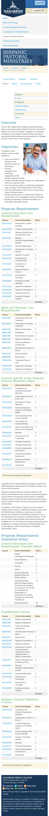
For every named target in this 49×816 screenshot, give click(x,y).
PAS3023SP (6, 436)
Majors (24, 68)
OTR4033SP (7, 416)
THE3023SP (6, 366)
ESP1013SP (6, 286)
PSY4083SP (6, 465)
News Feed (31, 786)
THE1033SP (6, 360)
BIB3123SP (6, 348)
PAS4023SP (6, 448)
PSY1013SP (6, 264)
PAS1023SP (6, 255)
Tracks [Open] (38, 84)
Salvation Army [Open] (20, 110)
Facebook (9, 786)
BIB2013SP (6, 333)
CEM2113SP (7, 388)
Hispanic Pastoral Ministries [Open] (13, 36)
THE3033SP (6, 369)
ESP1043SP (6, 293)
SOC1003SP (7, 275)
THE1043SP (6, 296)
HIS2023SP (6, 238)
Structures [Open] (34, 79)
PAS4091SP (6, 459)
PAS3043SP (6, 445)
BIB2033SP (6, 336)
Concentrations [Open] (26, 84)
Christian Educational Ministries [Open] (15, 27)
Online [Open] (17, 117)
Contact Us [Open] (22, 788)
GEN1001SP (7, 223)
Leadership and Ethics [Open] (11, 41)
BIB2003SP (6, 329)
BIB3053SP (6, 354)
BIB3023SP (6, 342)
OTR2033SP (7, 408)
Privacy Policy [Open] (13, 792)
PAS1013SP (6, 249)
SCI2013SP (6, 270)
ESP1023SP (6, 290)
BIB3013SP (6, 339)
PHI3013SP (6, 258)
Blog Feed (9, 788)
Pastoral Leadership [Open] (10, 46)
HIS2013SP (6, 232)
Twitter (20, 786)
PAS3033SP (6, 442)
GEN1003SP (7, 229)
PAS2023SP (6, 427)
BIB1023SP (6, 324)
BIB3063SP (6, 357)
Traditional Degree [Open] (22, 106)
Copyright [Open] (24, 792)
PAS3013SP (6, 433)
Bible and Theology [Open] (10, 23)
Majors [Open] (5, 18)
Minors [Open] (14, 84)
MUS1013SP (7, 402)
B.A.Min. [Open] (18, 98)
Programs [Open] (22, 79)
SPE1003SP (6, 281)
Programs (14, 68)
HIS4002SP (6, 396)
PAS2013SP (6, 421)
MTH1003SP (7, 246)
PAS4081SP (6, 454)
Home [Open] (5, 68)
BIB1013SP (6, 318)
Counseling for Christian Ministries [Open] (16, 32)
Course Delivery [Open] (9, 79)
